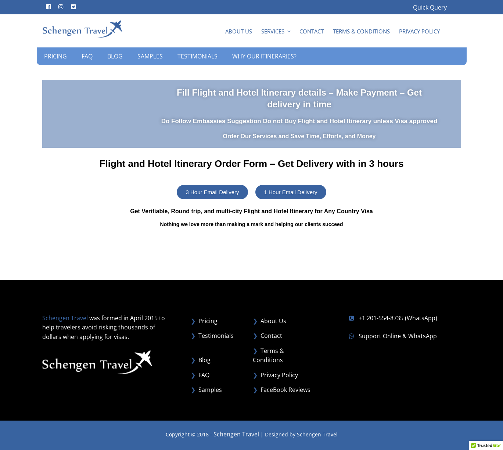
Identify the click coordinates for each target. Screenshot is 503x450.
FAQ (87, 56)
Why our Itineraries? (264, 56)
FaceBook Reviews (285, 390)
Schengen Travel (236, 434)
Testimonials (197, 56)
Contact (311, 31)
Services (276, 31)
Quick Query (430, 7)
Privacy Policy (419, 31)
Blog (115, 56)
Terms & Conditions (361, 31)
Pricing (55, 56)
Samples (150, 56)
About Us (238, 31)
